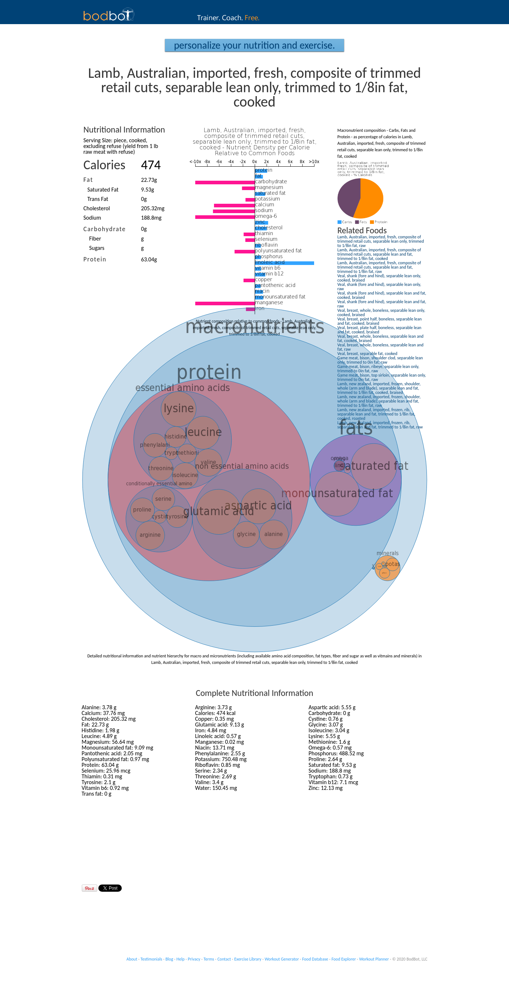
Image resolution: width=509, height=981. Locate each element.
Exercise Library (247, 959)
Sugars (96, 247)
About (131, 959)
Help (181, 959)
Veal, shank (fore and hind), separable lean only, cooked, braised (379, 278)
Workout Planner (374, 959)
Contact (224, 959)
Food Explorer (343, 959)
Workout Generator (282, 959)
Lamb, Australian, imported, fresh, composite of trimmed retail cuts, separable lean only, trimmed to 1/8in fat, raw (381, 241)
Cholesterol (97, 208)
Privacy (194, 959)
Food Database (315, 959)
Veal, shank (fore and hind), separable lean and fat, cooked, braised (382, 295)
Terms (209, 959)
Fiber (95, 238)
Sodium (92, 217)
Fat (88, 180)
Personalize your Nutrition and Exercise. (254, 45)
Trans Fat (98, 198)
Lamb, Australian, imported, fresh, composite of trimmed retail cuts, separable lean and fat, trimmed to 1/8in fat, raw (379, 267)
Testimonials (151, 959)
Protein (95, 259)
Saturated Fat (103, 189)
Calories (105, 165)
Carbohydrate (105, 229)
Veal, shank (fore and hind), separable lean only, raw (379, 286)
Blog (169, 959)
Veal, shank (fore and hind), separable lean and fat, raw (382, 304)
